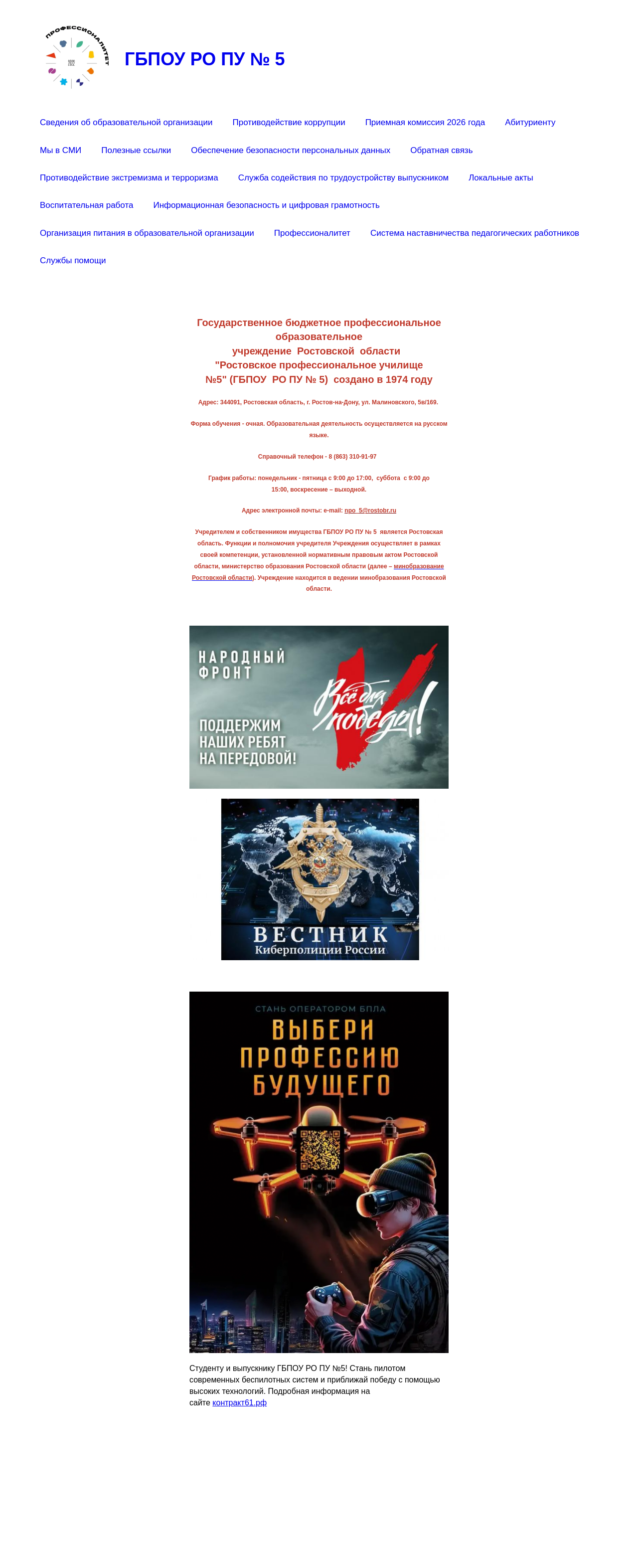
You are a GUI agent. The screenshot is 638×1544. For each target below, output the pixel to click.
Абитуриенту (530, 122)
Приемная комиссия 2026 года (425, 122)
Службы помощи (73, 260)
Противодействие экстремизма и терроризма (129, 177)
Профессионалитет (312, 233)
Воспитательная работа (86, 205)
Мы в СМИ (60, 150)
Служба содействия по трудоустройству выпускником (343, 177)
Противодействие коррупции (289, 122)
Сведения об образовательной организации (126, 122)
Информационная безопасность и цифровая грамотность (266, 205)
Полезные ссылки (136, 150)
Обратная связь (441, 150)
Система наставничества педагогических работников (474, 233)
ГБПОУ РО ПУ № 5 (205, 59)
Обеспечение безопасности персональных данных (290, 150)
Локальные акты (501, 177)
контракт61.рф (239, 1402)
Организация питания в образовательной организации (147, 233)
